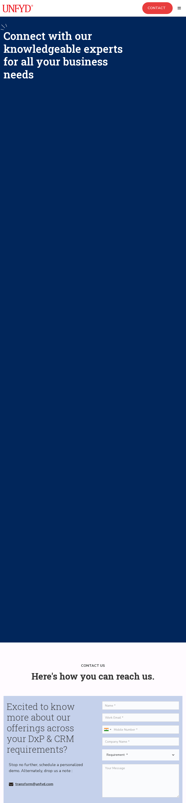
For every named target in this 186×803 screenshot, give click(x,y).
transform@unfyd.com (34, 784)
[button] (179, 8)
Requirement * (119, 755)
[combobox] (110, 730)
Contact (157, 8)
